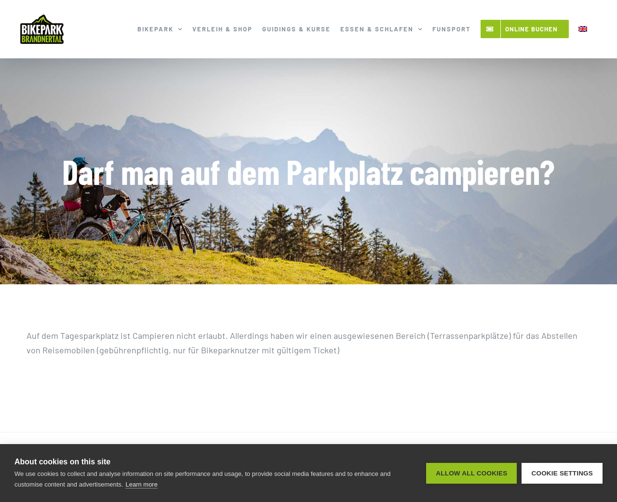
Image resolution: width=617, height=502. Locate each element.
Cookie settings (562, 473)
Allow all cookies (471, 473)
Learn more (141, 484)
